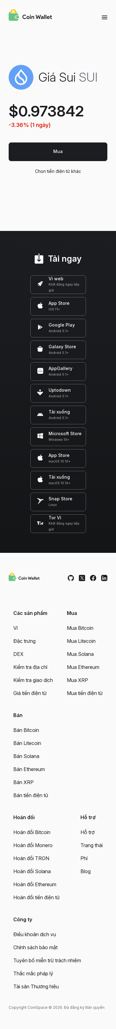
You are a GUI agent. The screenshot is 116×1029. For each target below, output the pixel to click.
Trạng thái (91, 845)
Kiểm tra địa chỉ (30, 667)
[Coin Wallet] (30, 15)
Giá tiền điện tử (30, 693)
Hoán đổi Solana (32, 871)
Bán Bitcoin (26, 730)
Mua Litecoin (81, 641)
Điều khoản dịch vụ (34, 934)
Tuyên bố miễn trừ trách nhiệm (47, 960)
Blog (85, 871)
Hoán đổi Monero (33, 845)
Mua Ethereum (83, 667)
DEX (18, 654)
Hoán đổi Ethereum (34, 884)
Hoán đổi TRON (31, 858)
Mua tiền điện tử (85, 693)
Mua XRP (77, 680)
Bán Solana (26, 756)
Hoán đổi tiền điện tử (36, 897)
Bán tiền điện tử (30, 795)
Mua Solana (80, 654)
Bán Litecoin (27, 743)
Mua (58, 151)
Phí (84, 858)
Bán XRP (23, 782)
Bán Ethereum (29, 769)
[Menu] (104, 17)
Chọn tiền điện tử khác (58, 171)
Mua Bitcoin (80, 628)
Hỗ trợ (87, 832)
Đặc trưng (24, 641)
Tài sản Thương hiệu (36, 986)
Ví (15, 628)
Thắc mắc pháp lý (33, 973)
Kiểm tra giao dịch (33, 680)
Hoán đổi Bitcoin (31, 832)
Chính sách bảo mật (35, 947)
